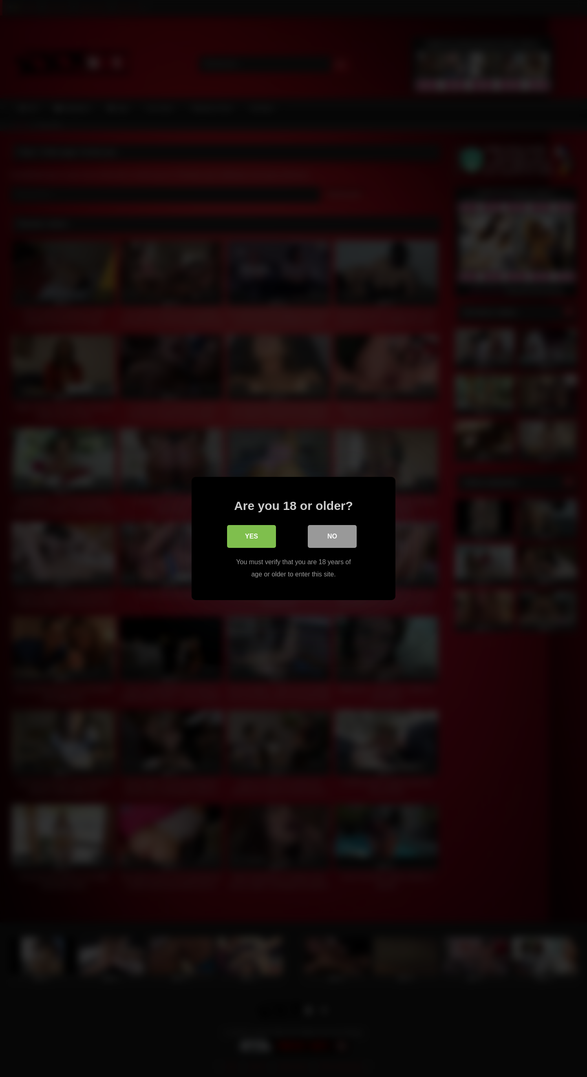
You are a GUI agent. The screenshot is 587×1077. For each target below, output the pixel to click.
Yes (251, 536)
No (332, 536)
